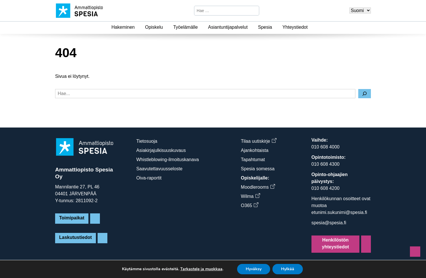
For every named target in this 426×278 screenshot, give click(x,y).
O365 (249, 205)
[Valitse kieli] (360, 10)
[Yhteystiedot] (311, 27)
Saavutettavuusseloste (159, 168)
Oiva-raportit (149, 177)
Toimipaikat (71, 217)
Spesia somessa (257, 168)
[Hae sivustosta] (221, 10)
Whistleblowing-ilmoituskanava (167, 159)
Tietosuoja (146, 141)
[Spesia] (275, 27)
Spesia (265, 27)
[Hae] (254, 10)
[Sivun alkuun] (415, 251)
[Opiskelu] (166, 27)
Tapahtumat (253, 159)
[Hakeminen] (138, 27)
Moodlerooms (258, 187)
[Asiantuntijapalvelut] (251, 27)
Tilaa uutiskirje (258, 141)
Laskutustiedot (75, 237)
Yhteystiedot (295, 27)
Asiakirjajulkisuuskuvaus (161, 150)
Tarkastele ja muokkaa (201, 269)
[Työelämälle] (201, 27)
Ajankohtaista (254, 150)
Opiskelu (154, 27)
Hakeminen (123, 27)
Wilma (250, 196)
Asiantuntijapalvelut (228, 27)
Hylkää (287, 269)
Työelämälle (185, 27)
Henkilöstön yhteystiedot (335, 243)
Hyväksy (254, 269)
